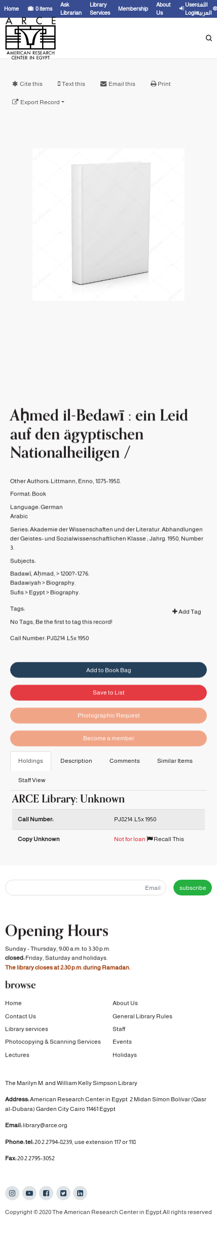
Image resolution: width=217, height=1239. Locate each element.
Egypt (37, 604)
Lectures (17, 1056)
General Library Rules (142, 1016)
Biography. (61, 594)
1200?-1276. (74, 585)
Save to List (109, 705)
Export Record (40, 102)
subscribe (192, 887)
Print (164, 83)
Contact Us (20, 1016)
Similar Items (175, 760)
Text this (73, 83)
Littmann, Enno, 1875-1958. (86, 493)
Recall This (165, 839)
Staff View (32, 780)
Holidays (125, 1056)
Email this (121, 83)
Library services (26, 1030)
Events (122, 1042)
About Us (125, 1004)
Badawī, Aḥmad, (32, 585)
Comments (125, 760)
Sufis (17, 604)
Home (13, 1004)
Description (76, 760)
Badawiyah (25, 594)
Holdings (30, 760)
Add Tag (186, 623)
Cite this (31, 83)
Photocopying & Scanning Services (53, 1042)
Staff (119, 1030)
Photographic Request (109, 728)
